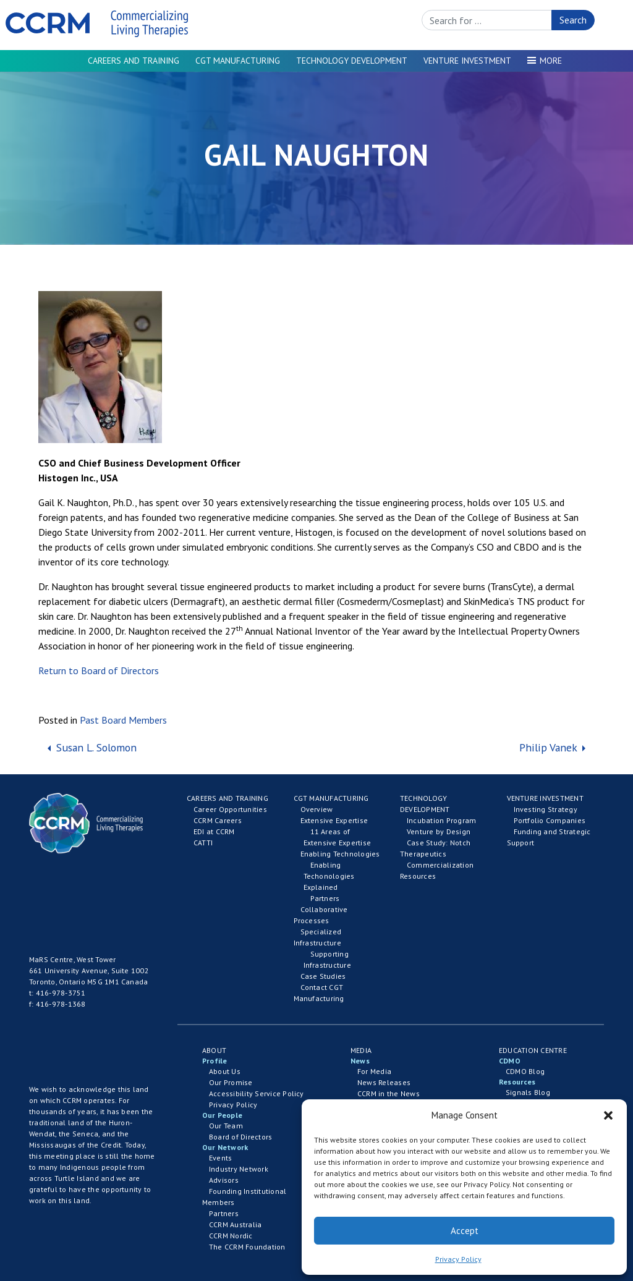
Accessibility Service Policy (256, 1093)
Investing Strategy (545, 809)
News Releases (383, 1082)
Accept (464, 1231)
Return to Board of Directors (98, 670)
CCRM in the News (388, 1093)
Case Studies (323, 976)
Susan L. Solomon (95, 747)
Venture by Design (438, 831)
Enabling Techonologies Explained (329, 876)
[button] (608, 1115)
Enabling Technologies (340, 853)
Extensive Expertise (334, 820)
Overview (316, 809)
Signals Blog (528, 1092)
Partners (325, 898)
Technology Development (351, 60)
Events (220, 1157)
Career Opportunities (230, 809)
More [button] (551, 60)
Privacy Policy (458, 1259)
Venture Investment (467, 60)
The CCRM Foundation (247, 1246)
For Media (374, 1071)
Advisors (224, 1180)
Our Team (226, 1125)
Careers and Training (133, 60)
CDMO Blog (525, 1071)
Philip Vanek (549, 747)
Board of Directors (240, 1136)
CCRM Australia (235, 1224)
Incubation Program (441, 820)
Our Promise (231, 1082)
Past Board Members (123, 720)
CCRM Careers (217, 820)
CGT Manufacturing (237, 60)
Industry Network (238, 1168)
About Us (224, 1071)
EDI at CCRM (214, 831)
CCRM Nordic (231, 1235)
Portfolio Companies (550, 820)
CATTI (203, 842)
